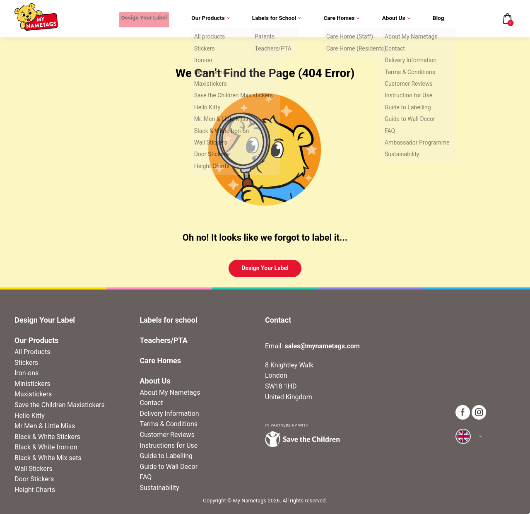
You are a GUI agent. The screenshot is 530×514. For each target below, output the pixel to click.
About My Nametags (170, 392)
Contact (151, 403)
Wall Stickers (33, 469)
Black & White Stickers (47, 437)
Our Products (211, 18)
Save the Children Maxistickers (59, 405)
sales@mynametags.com (321, 346)
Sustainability (159, 488)
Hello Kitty (29, 416)
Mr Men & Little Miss (44, 426)
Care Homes (342, 18)
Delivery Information (169, 413)
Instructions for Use (169, 445)
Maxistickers (33, 394)
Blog (438, 18)
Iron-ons (26, 373)
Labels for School (278, 18)
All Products (32, 352)
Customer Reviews (167, 435)
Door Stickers (34, 479)
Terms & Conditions (169, 424)
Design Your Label (142, 18)
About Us (396, 18)
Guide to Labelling (166, 456)
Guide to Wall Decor (169, 467)
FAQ (146, 477)
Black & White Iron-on (45, 447)
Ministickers (32, 384)
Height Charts (34, 490)
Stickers (26, 363)
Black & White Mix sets (48, 458)
